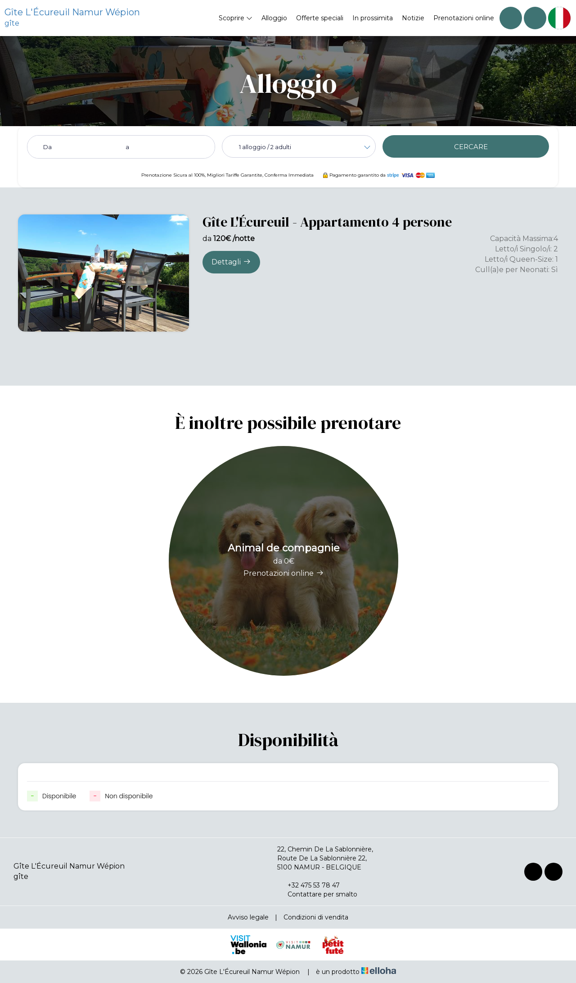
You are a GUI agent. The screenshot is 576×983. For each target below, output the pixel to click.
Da (47, 146)
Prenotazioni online (463, 18)
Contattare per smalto (317, 894)
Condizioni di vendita (316, 917)
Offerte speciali (319, 18)
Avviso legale (248, 917)
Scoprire (235, 18)
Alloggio (274, 18)
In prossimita (372, 18)
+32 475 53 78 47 (308, 885)
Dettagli (231, 261)
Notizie (413, 18)
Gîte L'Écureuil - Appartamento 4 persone (327, 222)
